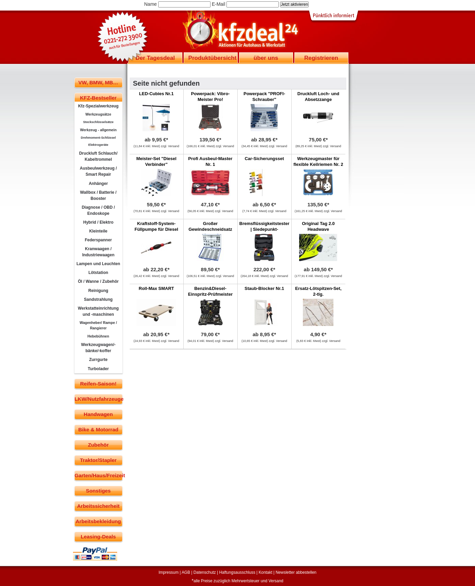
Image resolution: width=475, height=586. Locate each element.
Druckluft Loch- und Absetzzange (318, 96)
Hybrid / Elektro (98, 222)
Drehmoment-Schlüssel (98, 137)
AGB (186, 572)
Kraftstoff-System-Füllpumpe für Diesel (156, 226)
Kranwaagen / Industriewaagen (98, 251)
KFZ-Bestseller (98, 98)
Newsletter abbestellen (296, 572)
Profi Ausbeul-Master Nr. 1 (210, 161)
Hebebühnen (98, 336)
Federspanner (98, 240)
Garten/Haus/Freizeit (99, 475)
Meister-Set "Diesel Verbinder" (156, 161)
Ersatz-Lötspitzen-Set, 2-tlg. (318, 291)
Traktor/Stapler (98, 460)
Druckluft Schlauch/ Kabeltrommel (98, 156)
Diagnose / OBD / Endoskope (98, 210)
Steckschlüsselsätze (98, 122)
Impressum (169, 572)
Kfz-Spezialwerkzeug (98, 106)
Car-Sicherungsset (264, 158)
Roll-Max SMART (156, 288)
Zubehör (98, 445)
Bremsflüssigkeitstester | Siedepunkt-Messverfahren (264, 229)
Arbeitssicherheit (98, 506)
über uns (266, 57)
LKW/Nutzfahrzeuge (99, 399)
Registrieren (321, 57)
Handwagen (98, 414)
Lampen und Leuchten (98, 263)
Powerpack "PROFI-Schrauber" (264, 96)
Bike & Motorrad (98, 429)
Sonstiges (98, 491)
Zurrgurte (98, 359)
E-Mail (218, 4)
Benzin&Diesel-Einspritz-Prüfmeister (210, 291)
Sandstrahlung (98, 299)
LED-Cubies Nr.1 (156, 93)
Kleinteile (98, 231)
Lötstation (98, 272)
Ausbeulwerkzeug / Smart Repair (98, 171)
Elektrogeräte (98, 144)
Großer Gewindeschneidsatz (210, 226)
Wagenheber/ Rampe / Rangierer (98, 325)
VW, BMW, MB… (98, 82)
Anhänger (98, 183)
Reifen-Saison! (98, 383)
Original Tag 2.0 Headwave (318, 226)
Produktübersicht (212, 57)
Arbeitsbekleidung (98, 521)
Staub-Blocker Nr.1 (264, 288)
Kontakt (265, 572)
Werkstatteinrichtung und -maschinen (98, 311)
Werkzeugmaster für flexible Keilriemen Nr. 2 (318, 161)
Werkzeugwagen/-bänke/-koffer (98, 347)
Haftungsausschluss (237, 572)
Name (150, 4)
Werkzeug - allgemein (98, 130)
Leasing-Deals (98, 536)
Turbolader (98, 368)
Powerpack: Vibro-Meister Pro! (210, 96)
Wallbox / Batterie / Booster (98, 195)
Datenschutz (205, 572)
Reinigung (98, 290)
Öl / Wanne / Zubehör (98, 281)
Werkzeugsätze (98, 114)
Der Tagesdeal (155, 57)
